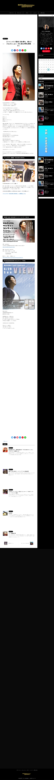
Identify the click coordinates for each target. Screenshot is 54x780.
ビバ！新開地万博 (12, 532)
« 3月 (39, 73)
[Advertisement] (11, 25)
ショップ (34, 12)
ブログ (27, 12)
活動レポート (6, 440)
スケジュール (19, 12)
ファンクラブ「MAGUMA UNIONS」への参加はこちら (12, 193)
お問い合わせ (43, 12)
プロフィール (11, 12)
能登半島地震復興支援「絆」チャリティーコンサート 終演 (49, 86)
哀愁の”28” (46, 115)
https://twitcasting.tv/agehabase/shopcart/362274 (11, 257)
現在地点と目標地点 (47, 101)
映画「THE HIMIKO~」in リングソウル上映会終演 (18, 470)
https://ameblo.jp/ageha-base (8, 246)
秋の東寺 (10, 512)
